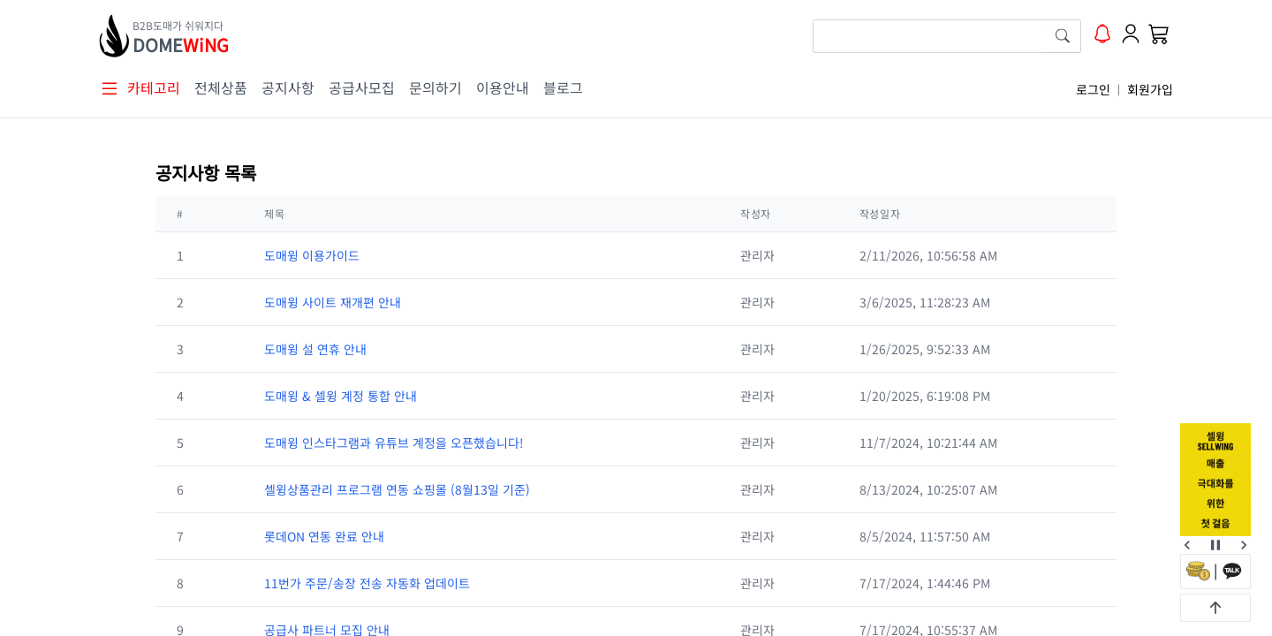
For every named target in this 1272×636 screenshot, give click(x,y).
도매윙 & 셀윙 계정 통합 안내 (340, 396)
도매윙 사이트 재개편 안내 (332, 302)
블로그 (563, 87)
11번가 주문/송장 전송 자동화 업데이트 (367, 583)
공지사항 (287, 87)
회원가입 (1150, 89)
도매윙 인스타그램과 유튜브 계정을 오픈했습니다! (394, 442)
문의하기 (435, 87)
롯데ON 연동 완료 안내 (324, 536)
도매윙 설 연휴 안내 (315, 349)
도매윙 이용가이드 (312, 255)
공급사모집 (362, 87)
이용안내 (502, 87)
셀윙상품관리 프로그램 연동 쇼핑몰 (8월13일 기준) (397, 489)
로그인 (1093, 89)
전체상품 (220, 87)
